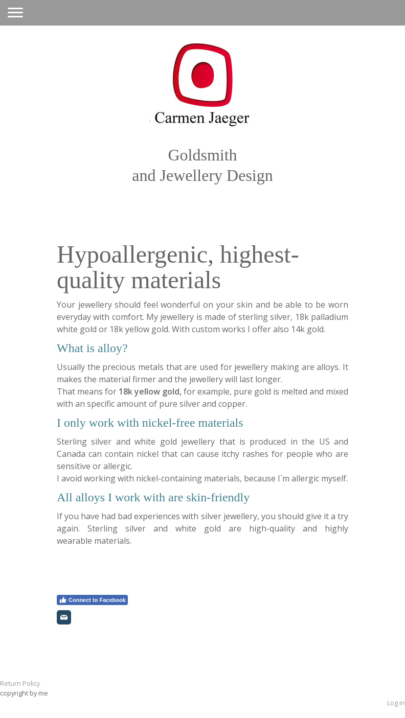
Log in (396, 702)
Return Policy (20, 683)
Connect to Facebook (92, 600)
